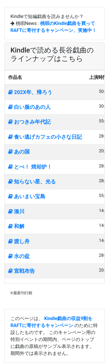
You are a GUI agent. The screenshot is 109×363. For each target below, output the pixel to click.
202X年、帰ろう (30, 92)
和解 (16, 226)
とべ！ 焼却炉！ (30, 167)
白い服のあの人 (29, 107)
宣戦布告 (21, 271)
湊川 (16, 211)
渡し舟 (19, 241)
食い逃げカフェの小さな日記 (45, 137)
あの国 (19, 152)
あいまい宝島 (26, 196)
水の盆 (19, 256)
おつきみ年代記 (29, 122)
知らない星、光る (32, 182)
